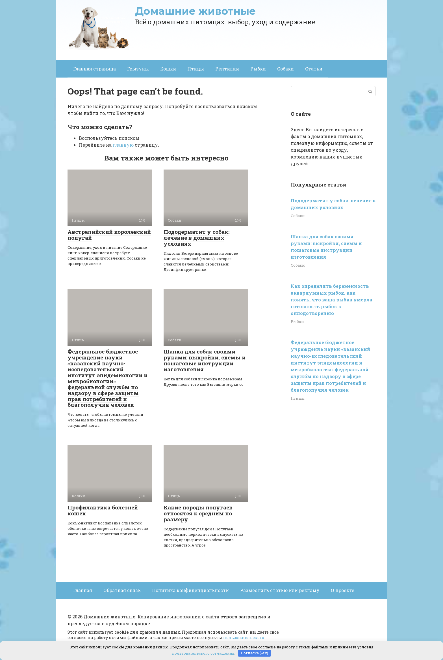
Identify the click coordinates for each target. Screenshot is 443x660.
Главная (82, 590)
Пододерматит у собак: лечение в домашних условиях (196, 237)
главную (123, 145)
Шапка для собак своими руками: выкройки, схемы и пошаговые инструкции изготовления (205, 360)
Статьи (313, 69)
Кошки (168, 69)
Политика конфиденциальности (190, 590)
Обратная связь (122, 590)
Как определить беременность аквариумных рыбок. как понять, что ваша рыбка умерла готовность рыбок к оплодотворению (331, 299)
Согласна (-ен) (254, 652)
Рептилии (227, 69)
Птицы (195, 69)
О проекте (342, 590)
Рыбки (258, 69)
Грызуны (138, 69)
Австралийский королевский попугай (109, 234)
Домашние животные (195, 11)
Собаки (285, 69)
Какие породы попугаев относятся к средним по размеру (198, 513)
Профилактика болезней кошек (103, 510)
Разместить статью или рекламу (280, 590)
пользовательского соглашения (203, 652)
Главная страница (94, 69)
